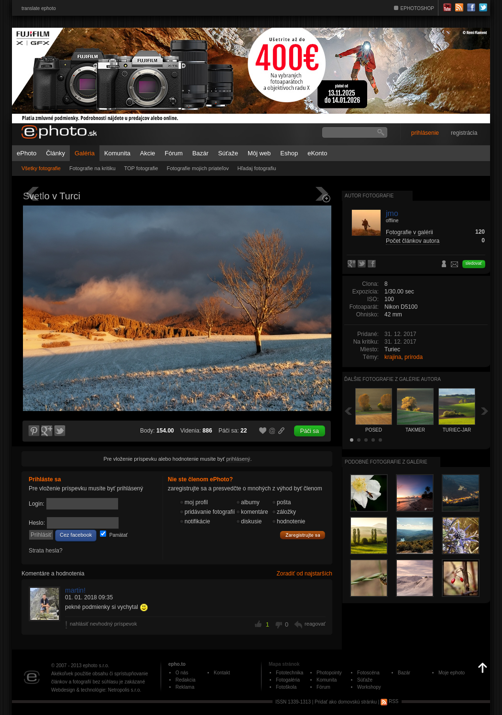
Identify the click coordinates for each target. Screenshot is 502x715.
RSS (389, 701)
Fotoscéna (368, 672)
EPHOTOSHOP (417, 8)
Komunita (117, 153)
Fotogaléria (288, 679)
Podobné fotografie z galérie (386, 462)
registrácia (464, 133)
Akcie (147, 153)
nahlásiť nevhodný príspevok (103, 624)
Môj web (259, 153)
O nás (181, 672)
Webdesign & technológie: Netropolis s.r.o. (96, 690)
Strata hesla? (46, 550)
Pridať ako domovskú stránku (346, 701)
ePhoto (26, 153)
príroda (413, 357)
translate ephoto (39, 8)
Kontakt (222, 672)
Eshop (289, 153)
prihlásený (238, 459)
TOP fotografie (141, 168)
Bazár (200, 153)
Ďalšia (484, 410)
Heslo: (37, 523)
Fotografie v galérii (409, 232)
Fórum (174, 153)
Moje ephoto (451, 672)
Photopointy (329, 672)
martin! (75, 590)
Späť (348, 410)
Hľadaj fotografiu (256, 168)
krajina (392, 357)
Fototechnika (289, 672)
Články (55, 153)
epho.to (177, 664)
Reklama (184, 687)
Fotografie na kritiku (92, 168)
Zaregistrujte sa (303, 535)
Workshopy (369, 687)
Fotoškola (286, 687)
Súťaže (228, 153)
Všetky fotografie (41, 168)
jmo (392, 213)
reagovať (315, 624)
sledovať (474, 263)
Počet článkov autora (412, 241)
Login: (36, 503)
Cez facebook (76, 535)
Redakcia (185, 679)
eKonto (317, 153)
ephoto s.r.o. (96, 665)
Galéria (85, 153)
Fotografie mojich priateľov (198, 168)
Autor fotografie (369, 195)
